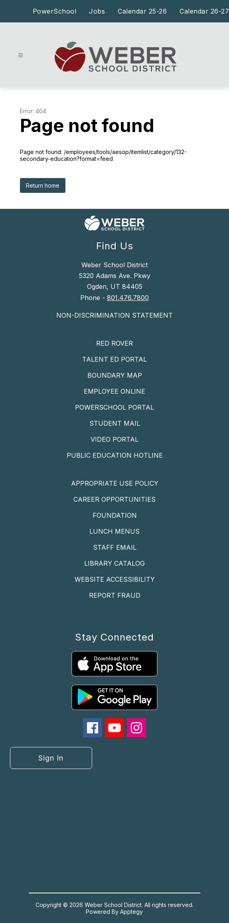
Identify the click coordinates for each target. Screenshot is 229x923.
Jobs (97, 11)
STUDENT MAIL (114, 423)
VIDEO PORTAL (114, 439)
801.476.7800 (128, 298)
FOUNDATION (115, 515)
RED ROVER (114, 343)
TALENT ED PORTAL (114, 359)
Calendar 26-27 (204, 11)
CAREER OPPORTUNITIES (114, 499)
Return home (42, 185)
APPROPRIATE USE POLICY (114, 483)
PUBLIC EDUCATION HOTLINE (115, 455)
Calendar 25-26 (142, 11)
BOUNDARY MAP (114, 375)
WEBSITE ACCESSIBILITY (115, 579)
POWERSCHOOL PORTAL (114, 407)
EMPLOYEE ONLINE (114, 391)
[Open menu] (20, 55)
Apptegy (131, 911)
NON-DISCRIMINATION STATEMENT (114, 315)
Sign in (50, 758)
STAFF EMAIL (114, 547)
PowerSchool (55, 11)
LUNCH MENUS (114, 531)
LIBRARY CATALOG (114, 563)
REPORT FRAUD (114, 595)
